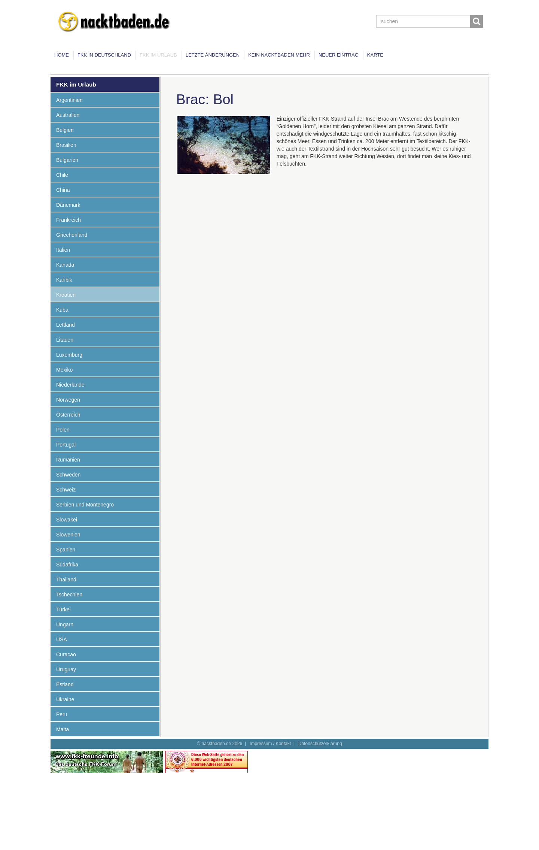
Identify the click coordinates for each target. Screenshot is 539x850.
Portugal (66, 445)
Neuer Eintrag (339, 55)
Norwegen (68, 400)
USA (61, 639)
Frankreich (68, 220)
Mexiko (64, 370)
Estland (65, 684)
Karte (375, 55)
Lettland (65, 325)
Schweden (68, 475)
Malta (62, 729)
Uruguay (66, 669)
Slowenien (68, 535)
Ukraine (65, 699)
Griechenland (71, 235)
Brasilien (66, 145)
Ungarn (64, 624)
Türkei (63, 609)
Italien (63, 250)
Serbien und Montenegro (85, 505)
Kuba (62, 310)
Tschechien (69, 595)
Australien (67, 115)
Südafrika (67, 565)
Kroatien (66, 295)
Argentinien (69, 100)
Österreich (68, 415)
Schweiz (66, 490)
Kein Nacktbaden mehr (279, 55)
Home (61, 55)
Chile (62, 175)
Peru (61, 714)
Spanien (65, 550)
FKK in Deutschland (104, 55)
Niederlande (70, 385)
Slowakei (66, 520)
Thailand (66, 580)
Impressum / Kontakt (270, 743)
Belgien (65, 130)
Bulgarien (67, 160)
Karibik (64, 280)
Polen (63, 430)
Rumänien (68, 460)
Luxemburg (69, 355)
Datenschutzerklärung (320, 743)
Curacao (66, 654)
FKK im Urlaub (158, 55)
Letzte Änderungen (213, 55)
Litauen (64, 340)
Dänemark (68, 205)
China (63, 190)
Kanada (65, 265)
